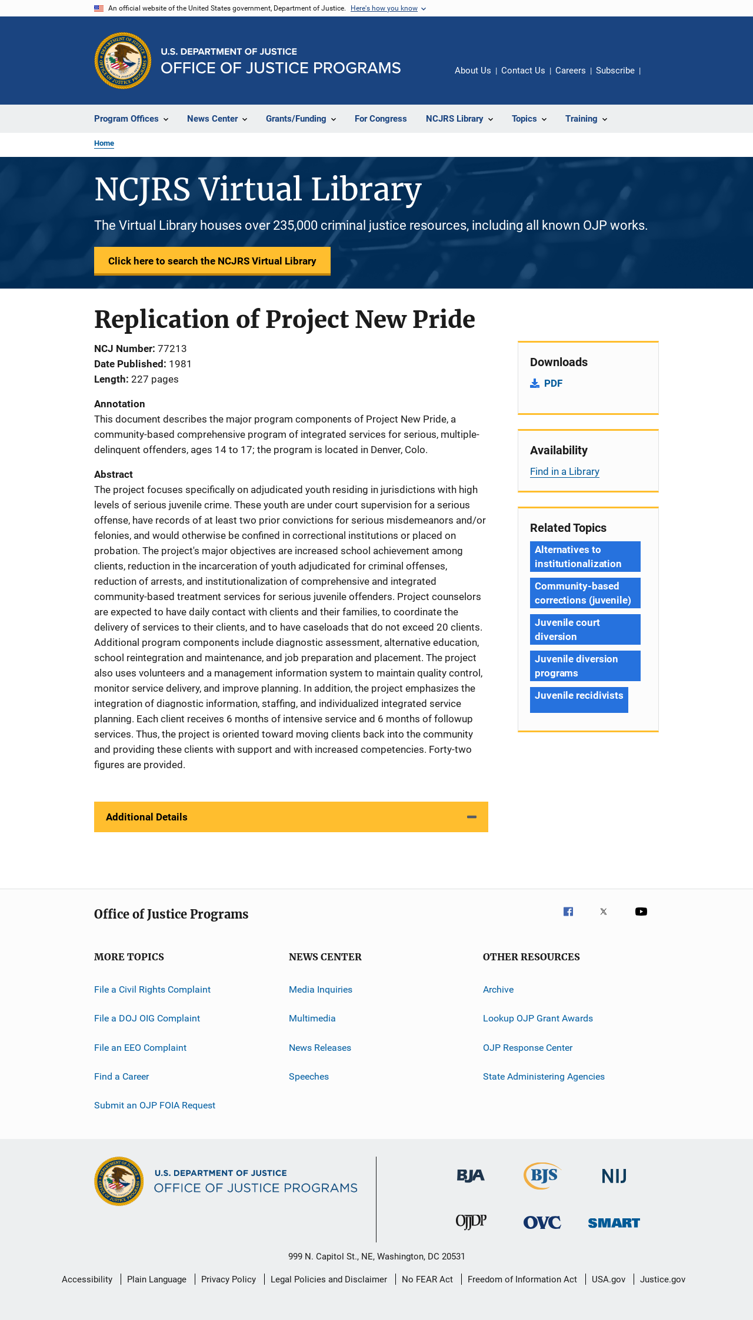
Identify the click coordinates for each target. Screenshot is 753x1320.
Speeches (309, 1076)
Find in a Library (564, 471)
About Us (473, 70)
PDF (553, 383)
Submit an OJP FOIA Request (154, 1105)
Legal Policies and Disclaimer (329, 1279)
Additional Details (147, 817)
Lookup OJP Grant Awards (538, 1018)
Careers (570, 70)
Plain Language (156, 1279)
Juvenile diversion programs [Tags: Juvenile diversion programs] (576, 666)
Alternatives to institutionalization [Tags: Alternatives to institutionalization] (578, 556)
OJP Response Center (527, 1047)
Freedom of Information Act (522, 1279)
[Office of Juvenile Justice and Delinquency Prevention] (471, 1232)
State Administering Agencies (544, 1076)
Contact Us (523, 70)
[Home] (281, 60)
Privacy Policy (228, 1279)
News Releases (320, 1047)
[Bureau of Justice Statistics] (543, 1192)
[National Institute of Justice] (614, 1185)
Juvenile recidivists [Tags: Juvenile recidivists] (579, 695)
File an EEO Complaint (140, 1047)
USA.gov (608, 1279)
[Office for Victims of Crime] (542, 1230)
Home (104, 143)
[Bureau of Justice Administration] (471, 1185)
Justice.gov (662, 1279)
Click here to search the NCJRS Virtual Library (212, 261)
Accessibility (87, 1279)
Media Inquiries (320, 989)
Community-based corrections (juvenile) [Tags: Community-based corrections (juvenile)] (583, 593)
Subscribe (615, 70)
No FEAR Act (427, 1279)
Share (658, 78)
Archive (498, 989)
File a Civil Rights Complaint (152, 989)
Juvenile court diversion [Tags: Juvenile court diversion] (567, 629)
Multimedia (312, 1018)
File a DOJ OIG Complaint (147, 1018)
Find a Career (121, 1076)
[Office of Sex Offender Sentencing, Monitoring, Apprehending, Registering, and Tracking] (614, 1229)
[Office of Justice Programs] (123, 60)
